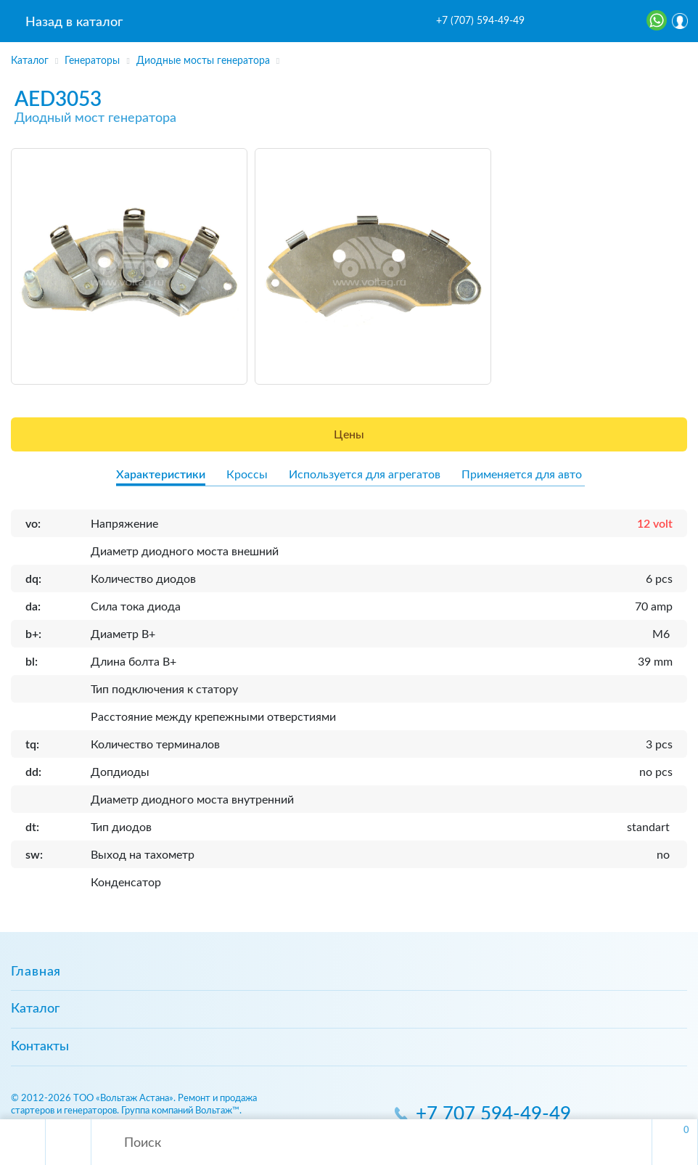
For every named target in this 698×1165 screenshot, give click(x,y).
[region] (349, 55)
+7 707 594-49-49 (493, 1114)
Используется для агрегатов (364, 475)
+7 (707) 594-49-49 (480, 21)
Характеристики (160, 475)
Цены (349, 435)
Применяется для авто (521, 475)
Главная (36, 971)
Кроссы (247, 475)
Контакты (40, 1046)
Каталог (35, 1008)
